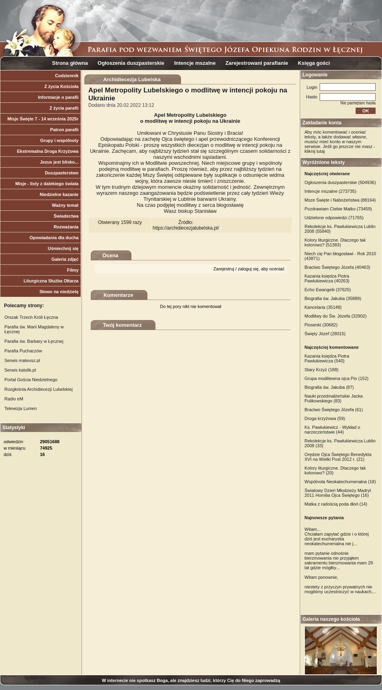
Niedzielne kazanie (59, 194)
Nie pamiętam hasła (358, 103)
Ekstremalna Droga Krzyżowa (47, 151)
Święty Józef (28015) (325, 333)
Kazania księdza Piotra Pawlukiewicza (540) (326, 358)
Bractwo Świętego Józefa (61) (333, 409)
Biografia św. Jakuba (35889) (332, 298)
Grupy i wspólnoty (59, 140)
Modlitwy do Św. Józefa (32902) (335, 316)
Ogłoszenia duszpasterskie (130, 63)
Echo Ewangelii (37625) (327, 289)
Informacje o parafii (58, 97)
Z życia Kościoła (61, 86)
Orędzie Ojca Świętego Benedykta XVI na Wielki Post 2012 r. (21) (338, 457)
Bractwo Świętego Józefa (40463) (337, 267)
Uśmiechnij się (63, 248)
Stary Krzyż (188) (321, 369)
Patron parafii (64, 129)
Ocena (110, 255)
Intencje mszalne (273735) (330, 191)
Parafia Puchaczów (23, 350)
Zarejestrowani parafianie (256, 63)
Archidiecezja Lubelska (132, 79)
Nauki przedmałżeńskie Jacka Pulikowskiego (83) (333, 398)
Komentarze (118, 295)
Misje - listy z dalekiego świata (46, 183)
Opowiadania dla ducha (54, 237)
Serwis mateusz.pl (22, 360)
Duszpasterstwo (61, 172)
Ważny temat (65, 205)
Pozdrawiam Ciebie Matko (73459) (338, 208)
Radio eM (13, 398)
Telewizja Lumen (20, 408)
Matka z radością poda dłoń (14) (335, 504)
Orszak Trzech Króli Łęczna (31, 317)
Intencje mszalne (195, 63)
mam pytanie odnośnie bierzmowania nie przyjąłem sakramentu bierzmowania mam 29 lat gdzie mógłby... (338, 560)
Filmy (73, 270)
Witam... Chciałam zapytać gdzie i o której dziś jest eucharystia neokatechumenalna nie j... (336, 536)
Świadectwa (66, 216)
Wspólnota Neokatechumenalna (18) (340, 481)
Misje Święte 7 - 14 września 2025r (43, 118)
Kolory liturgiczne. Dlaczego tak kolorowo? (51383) (335, 242)
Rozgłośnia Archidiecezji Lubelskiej (38, 389)
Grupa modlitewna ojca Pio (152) (336, 378)
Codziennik (67, 75)
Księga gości (314, 63)
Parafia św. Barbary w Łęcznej (33, 341)
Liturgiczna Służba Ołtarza (51, 280)
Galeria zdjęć (65, 259)
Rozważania (66, 226)
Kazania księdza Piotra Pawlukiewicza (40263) (327, 278)
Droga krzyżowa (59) (324, 418)
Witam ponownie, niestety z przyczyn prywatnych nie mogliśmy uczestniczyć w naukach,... (340, 584)
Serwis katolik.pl (20, 370)
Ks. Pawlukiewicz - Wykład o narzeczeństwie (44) (332, 429)
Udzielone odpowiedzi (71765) (334, 217)
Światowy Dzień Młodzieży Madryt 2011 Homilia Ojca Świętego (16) (337, 493)
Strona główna (70, 63)
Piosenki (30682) (321, 324)
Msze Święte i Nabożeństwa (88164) (340, 200)
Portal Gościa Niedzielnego (31, 379)
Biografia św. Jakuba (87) (329, 387)
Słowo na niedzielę (59, 291)
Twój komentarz (122, 325)
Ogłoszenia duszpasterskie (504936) (340, 182)
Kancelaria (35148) (323, 307)
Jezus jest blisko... (59, 162)
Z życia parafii (64, 108)
